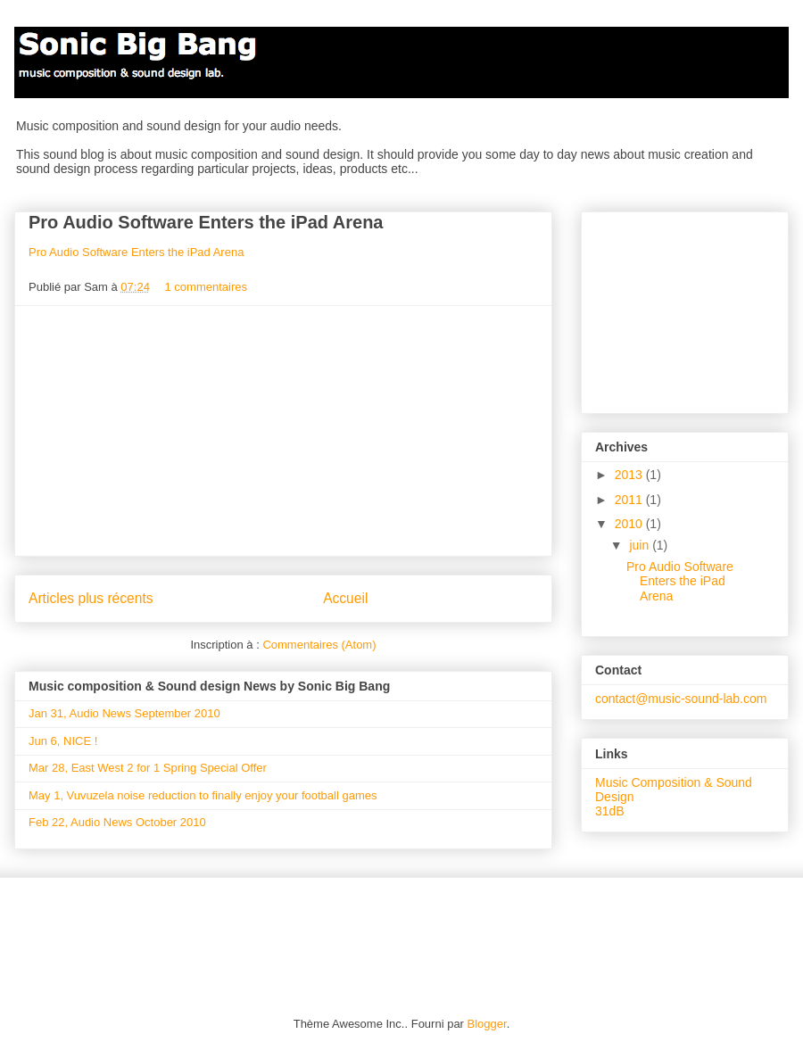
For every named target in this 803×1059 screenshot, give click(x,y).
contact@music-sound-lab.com (680, 698)
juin (640, 545)
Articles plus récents (91, 598)
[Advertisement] (284, 430)
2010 (630, 524)
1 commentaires (206, 287)
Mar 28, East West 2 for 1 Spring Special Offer (148, 767)
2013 (630, 474)
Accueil (345, 598)
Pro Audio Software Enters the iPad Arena (206, 222)
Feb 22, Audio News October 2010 (117, 822)
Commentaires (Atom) (319, 644)
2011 (630, 499)
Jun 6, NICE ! (63, 741)
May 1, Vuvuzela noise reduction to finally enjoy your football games (203, 795)
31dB (610, 811)
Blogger (487, 1023)
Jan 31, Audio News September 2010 (124, 713)
